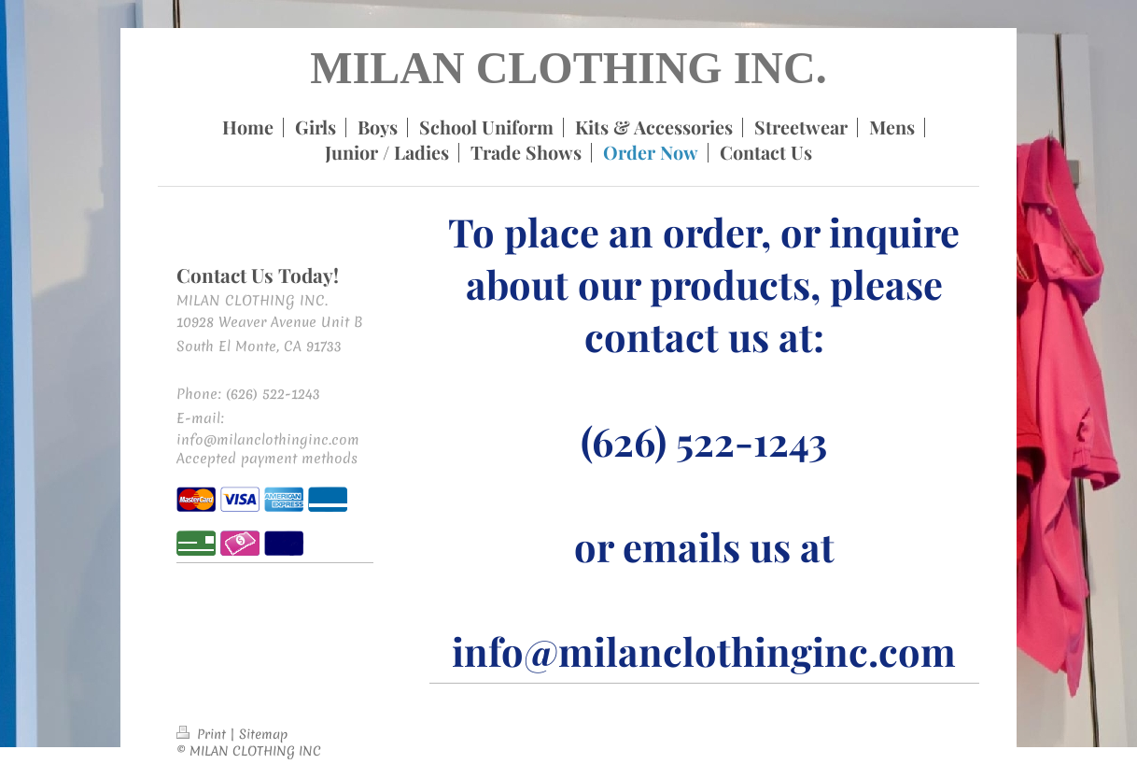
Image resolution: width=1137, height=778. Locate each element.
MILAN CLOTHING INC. (568, 67)
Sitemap (263, 734)
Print (203, 734)
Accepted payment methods (267, 458)
